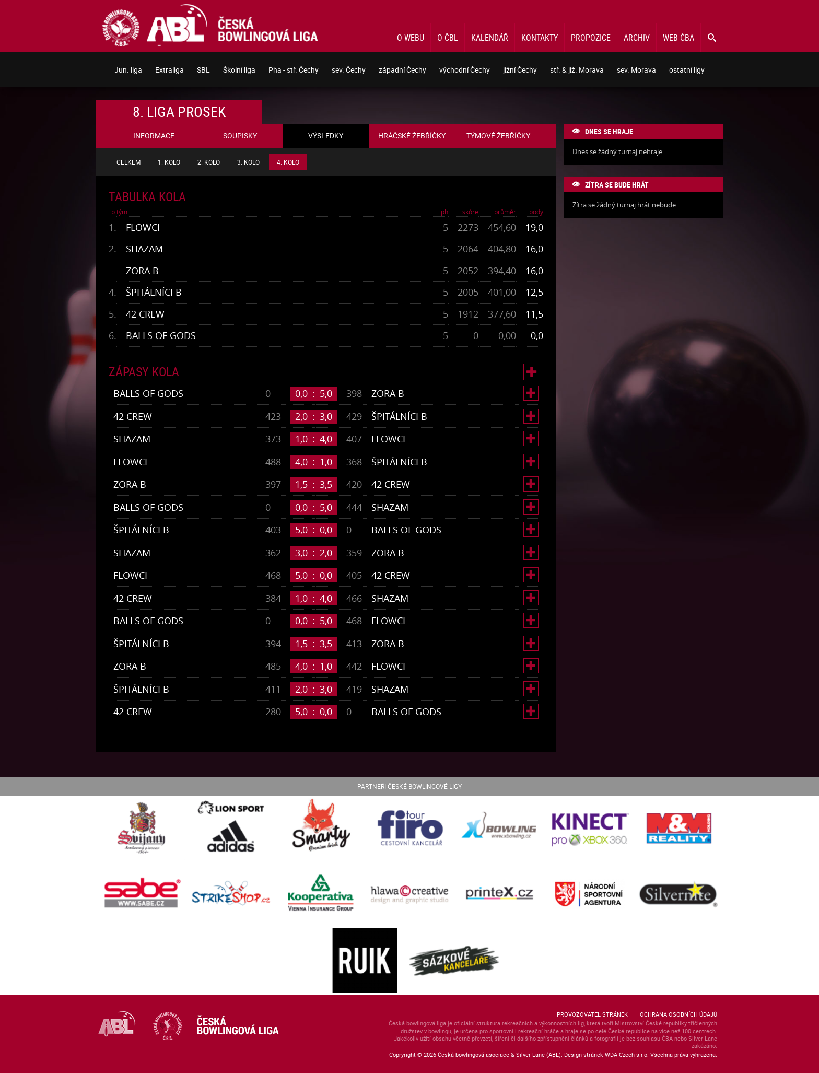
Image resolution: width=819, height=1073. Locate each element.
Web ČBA (678, 37)
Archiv (637, 37)
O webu (410, 37)
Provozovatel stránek (592, 1014)
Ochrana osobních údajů (678, 1014)
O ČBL (447, 37)
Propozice (591, 37)
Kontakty (539, 37)
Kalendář (489, 37)
